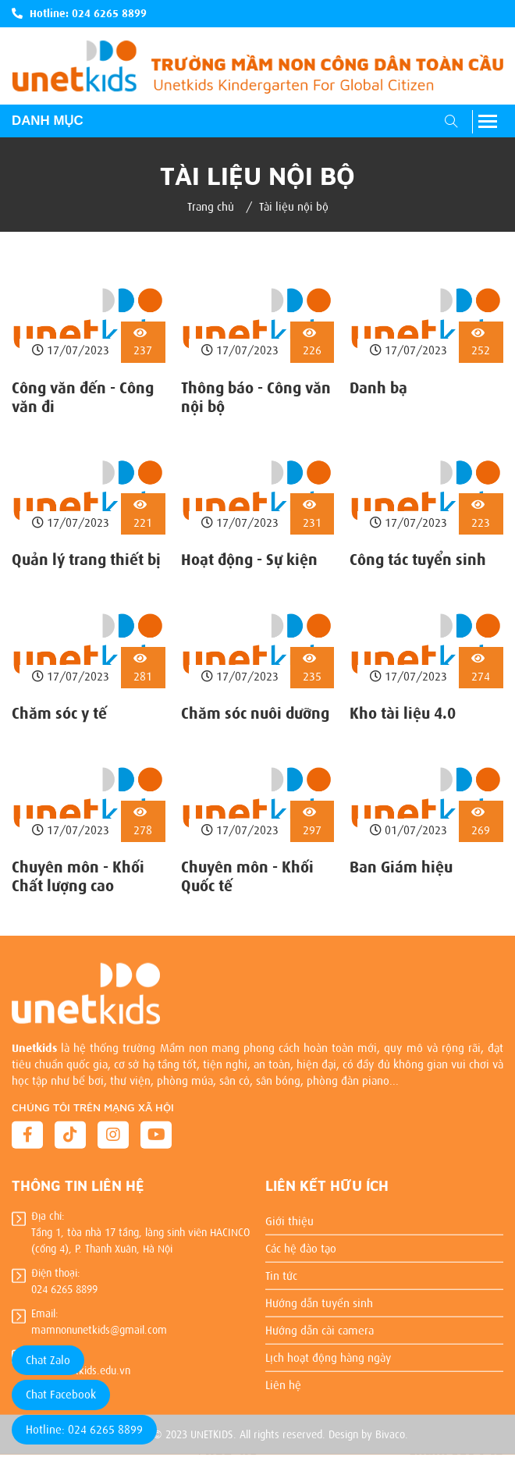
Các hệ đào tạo (300, 1242)
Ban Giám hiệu (401, 867)
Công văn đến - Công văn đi (83, 397)
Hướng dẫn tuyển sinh (319, 1297)
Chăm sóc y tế (59, 713)
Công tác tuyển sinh (418, 559)
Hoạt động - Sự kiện (249, 559)
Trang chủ (210, 207)
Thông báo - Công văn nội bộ (256, 397)
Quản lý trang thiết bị (86, 559)
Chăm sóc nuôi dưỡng (255, 713)
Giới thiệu (289, 1215)
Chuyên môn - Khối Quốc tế (247, 876)
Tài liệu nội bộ (294, 207)
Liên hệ (283, 1380)
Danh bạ (378, 387)
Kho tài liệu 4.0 (403, 713)
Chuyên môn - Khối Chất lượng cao (78, 876)
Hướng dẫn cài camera (319, 1324)
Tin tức (281, 1270)
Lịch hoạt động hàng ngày (328, 1352)
